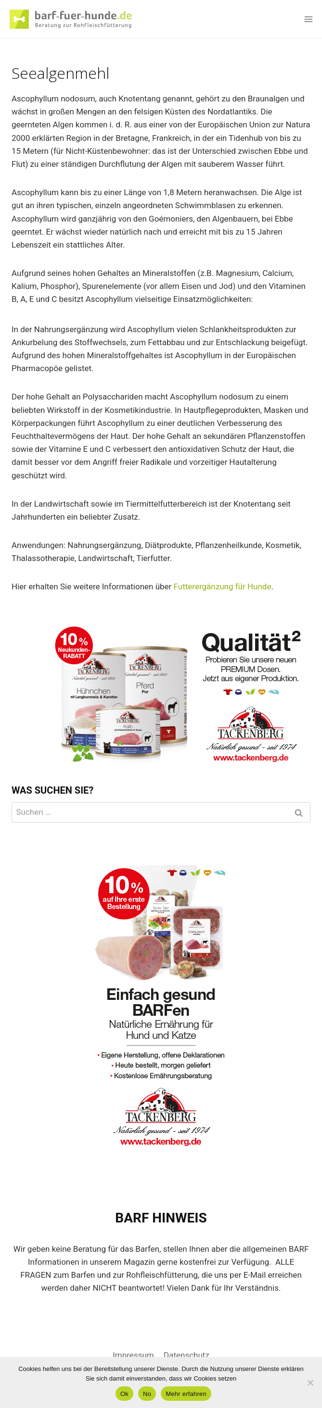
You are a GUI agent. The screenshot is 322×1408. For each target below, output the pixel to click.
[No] (310, 1382)
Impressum (133, 1355)
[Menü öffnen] (308, 19)
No (147, 1393)
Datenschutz (186, 1355)
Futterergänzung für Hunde (222, 586)
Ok (124, 1393)
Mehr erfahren (186, 1393)
